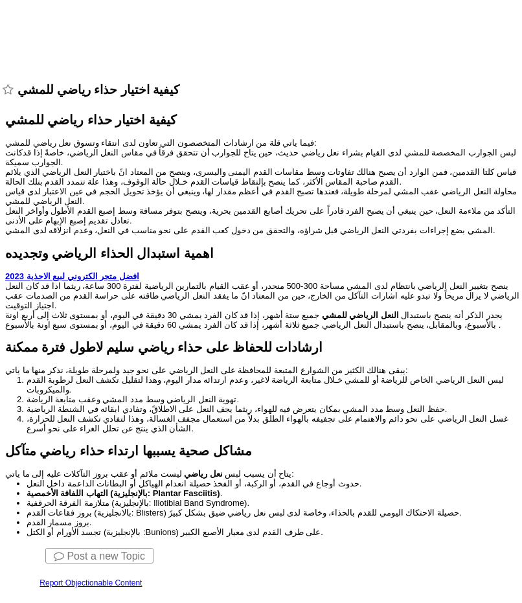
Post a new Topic (99, 556)
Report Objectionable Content (91, 582)
